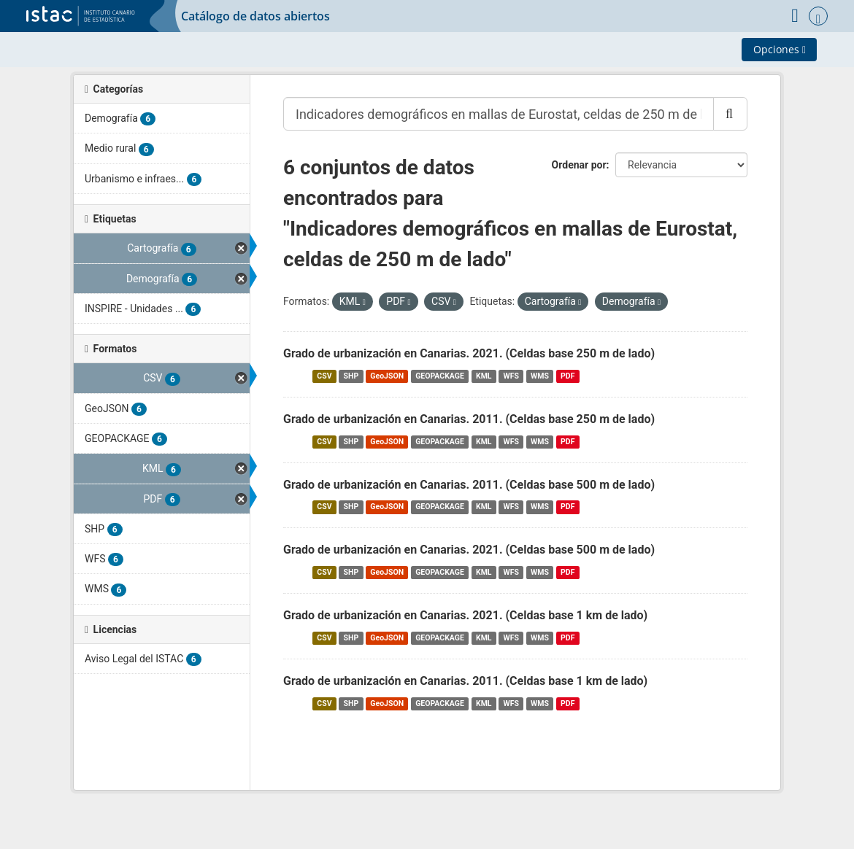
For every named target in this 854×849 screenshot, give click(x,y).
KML (484, 376)
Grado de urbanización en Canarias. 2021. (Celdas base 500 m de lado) (469, 550)
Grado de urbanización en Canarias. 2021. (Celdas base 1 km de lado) (465, 615)
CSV (324, 376)
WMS (540, 376)
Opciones (779, 49)
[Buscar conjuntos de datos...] (498, 114)
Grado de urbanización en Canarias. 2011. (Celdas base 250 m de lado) (469, 419)
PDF (567, 376)
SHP (351, 376)
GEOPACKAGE (439, 376)
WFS (511, 376)
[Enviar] (730, 114)
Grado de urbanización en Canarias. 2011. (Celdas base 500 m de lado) (469, 485)
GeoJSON (387, 376)
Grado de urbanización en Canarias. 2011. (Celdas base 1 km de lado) (465, 681)
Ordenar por (579, 165)
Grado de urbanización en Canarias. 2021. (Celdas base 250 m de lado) (469, 353)
